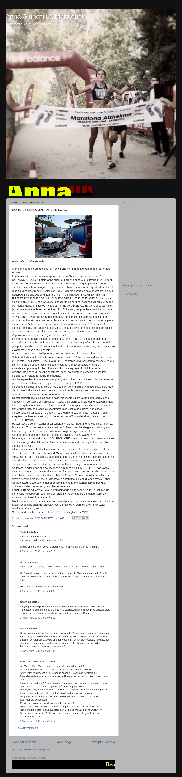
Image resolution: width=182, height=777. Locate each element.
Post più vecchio (102, 742)
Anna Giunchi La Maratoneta (46, 16)
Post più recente (24, 742)
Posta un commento (27, 728)
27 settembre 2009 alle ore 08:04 (37, 651)
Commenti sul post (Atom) (36, 749)
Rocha (23, 602)
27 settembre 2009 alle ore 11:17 (37, 721)
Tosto (23, 532)
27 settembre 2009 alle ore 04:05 (37, 591)
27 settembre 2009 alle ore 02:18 (37, 551)
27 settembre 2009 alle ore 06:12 (37, 617)
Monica (24, 628)
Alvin (23, 562)
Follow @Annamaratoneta (137, 285)
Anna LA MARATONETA (33, 661)
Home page (63, 742)
